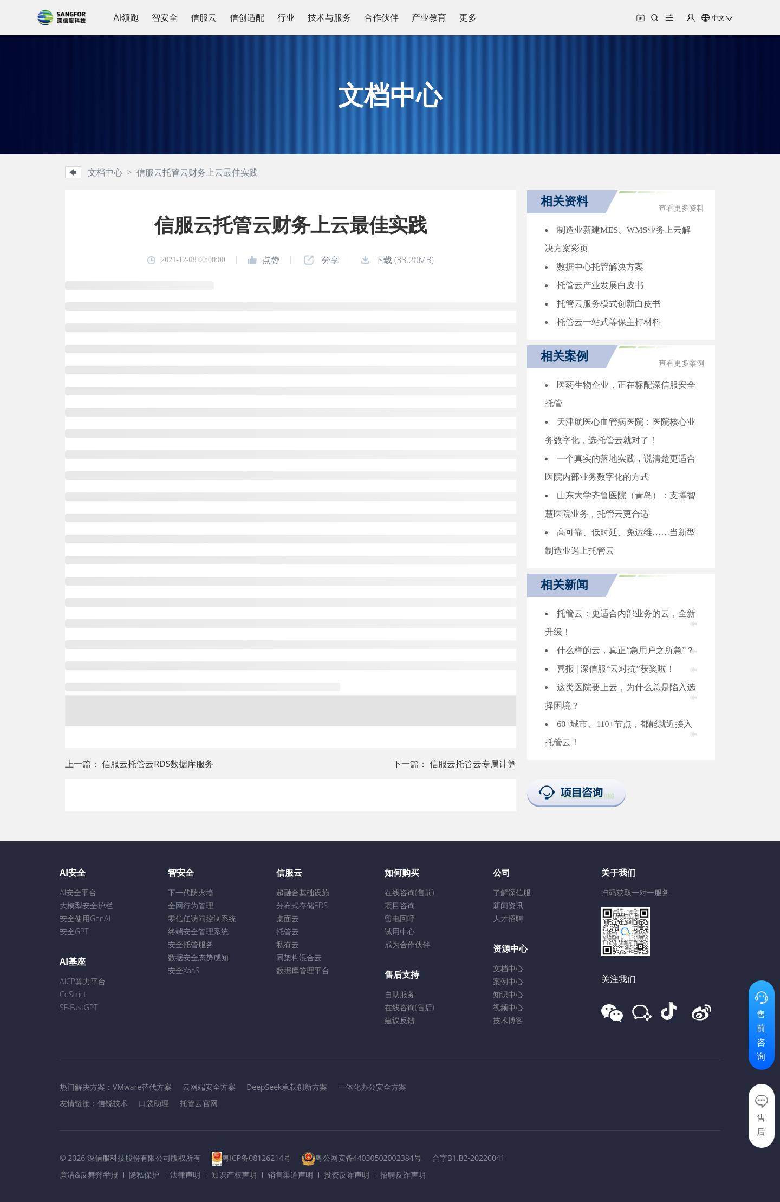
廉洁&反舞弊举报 (89, 1174)
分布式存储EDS (302, 905)
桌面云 (287, 918)
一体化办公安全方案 (372, 1087)
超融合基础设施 (302, 892)
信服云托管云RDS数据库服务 (157, 764)
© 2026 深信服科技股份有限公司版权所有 (130, 1158)
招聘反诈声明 (403, 1174)
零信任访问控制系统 (202, 918)
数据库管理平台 (302, 970)
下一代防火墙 (190, 892)
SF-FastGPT (79, 1007)
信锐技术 (113, 1103)
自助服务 (400, 994)
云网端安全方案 (209, 1087)
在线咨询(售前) (409, 892)
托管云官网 (199, 1103)
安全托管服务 (190, 944)
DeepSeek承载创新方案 (286, 1087)
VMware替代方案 (142, 1087)
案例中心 (508, 981)
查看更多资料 (681, 208)
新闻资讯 (508, 905)
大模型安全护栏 (86, 905)
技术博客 (508, 1020)
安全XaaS (183, 970)
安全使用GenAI (85, 918)
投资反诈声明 (346, 1174)
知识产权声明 (234, 1174)
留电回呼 (400, 918)
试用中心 (400, 931)
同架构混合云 (299, 957)
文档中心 (508, 968)
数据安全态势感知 (198, 957)
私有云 (287, 944)
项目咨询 (400, 905)
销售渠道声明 (290, 1174)
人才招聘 (508, 918)
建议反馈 (400, 1020)
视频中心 (508, 1007)
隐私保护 (144, 1174)
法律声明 (185, 1174)
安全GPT (74, 931)
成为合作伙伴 (407, 944)
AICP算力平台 (83, 981)
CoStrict (73, 994)
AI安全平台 (78, 892)
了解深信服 (512, 892)
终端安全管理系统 (198, 931)
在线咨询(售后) (409, 1007)
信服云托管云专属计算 (473, 764)
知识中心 (508, 994)
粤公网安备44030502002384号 (368, 1158)
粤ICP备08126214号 (256, 1158)
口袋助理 (154, 1103)
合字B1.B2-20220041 (468, 1158)
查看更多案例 (681, 363)
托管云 (287, 931)
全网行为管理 (190, 905)
